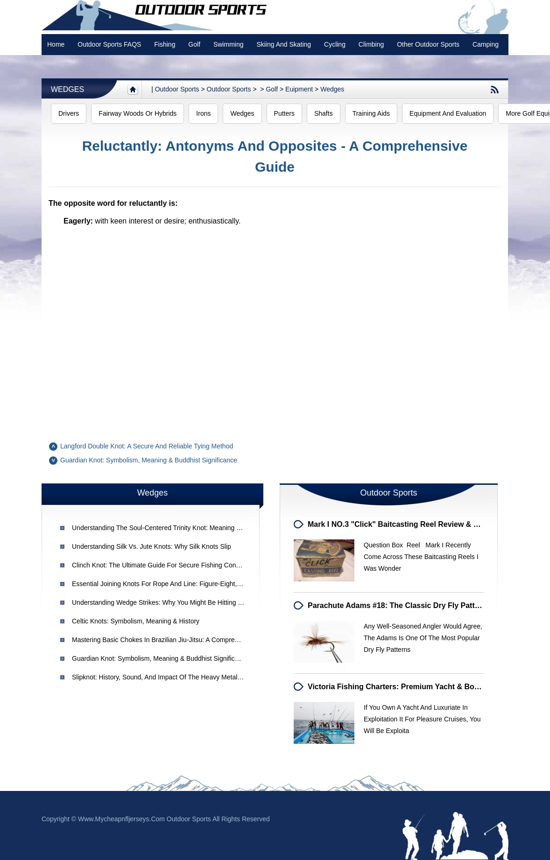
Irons (203, 113)
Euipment (299, 89)
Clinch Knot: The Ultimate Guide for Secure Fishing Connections (166, 565)
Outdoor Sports (229, 89)
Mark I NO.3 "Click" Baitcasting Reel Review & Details (403, 524)
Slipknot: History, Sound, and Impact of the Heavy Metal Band (163, 677)
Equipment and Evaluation (447, 113)
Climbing (371, 44)
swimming (228, 44)
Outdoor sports (177, 89)
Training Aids (371, 113)
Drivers (68, 113)
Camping (485, 44)
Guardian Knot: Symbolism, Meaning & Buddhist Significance (148, 460)
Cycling (335, 44)
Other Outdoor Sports (428, 44)
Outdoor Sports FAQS (109, 44)
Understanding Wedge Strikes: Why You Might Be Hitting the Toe (166, 602)
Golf (194, 44)
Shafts (323, 113)
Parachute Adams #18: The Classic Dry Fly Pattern (397, 605)
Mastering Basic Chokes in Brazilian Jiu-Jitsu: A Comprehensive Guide (174, 639)
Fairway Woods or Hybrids (137, 113)
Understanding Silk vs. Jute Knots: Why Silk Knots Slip (151, 546)
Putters (284, 113)
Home (55, 44)
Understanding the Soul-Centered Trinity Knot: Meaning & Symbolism (173, 527)
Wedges (67, 89)
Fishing (164, 44)
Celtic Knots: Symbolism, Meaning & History (135, 621)
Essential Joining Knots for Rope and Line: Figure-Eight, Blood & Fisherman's (185, 583)
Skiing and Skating (283, 44)
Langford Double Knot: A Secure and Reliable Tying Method (146, 446)
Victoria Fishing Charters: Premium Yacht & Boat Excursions (415, 687)
